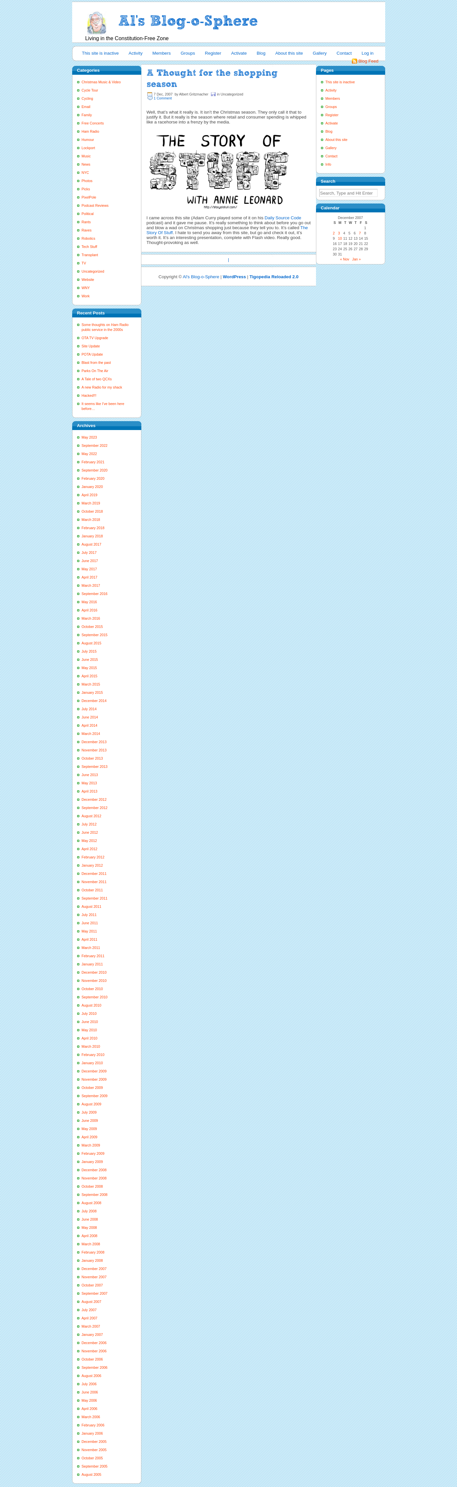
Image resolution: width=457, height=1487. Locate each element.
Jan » (356, 259)
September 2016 (95, 594)
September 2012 (95, 808)
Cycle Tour (90, 90)
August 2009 (91, 1104)
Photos (87, 181)
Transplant (90, 255)
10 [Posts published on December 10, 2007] (340, 238)
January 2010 (92, 1063)
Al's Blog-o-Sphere (201, 276)
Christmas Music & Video (101, 82)
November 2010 (94, 981)
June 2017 (90, 561)
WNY (86, 288)
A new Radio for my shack (102, 387)
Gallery (320, 53)
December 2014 (94, 701)
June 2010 (90, 1022)
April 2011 (90, 939)
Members (162, 53)
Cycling (87, 98)
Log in (367, 53)
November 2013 (94, 750)
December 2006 (94, 1343)
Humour (88, 140)
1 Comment (163, 98)
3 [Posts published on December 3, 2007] (339, 233)
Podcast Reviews (95, 205)
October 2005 (92, 1458)
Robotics (88, 238)
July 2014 (89, 709)
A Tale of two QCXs (97, 379)
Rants (86, 222)
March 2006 (91, 1417)
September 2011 (95, 898)
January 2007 (92, 1335)
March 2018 (91, 520)
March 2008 (91, 1244)
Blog (261, 53)
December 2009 (94, 1071)
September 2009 (95, 1096)
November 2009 (94, 1079)
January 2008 (92, 1260)
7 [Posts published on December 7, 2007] (360, 233)
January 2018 (92, 536)
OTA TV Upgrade (95, 338)
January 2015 (92, 692)
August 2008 (91, 1203)
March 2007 (91, 1326)
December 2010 (94, 972)
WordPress (234, 276)
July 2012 (89, 824)
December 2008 (94, 1170)
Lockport (88, 148)
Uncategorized (93, 271)
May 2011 (89, 931)
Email (86, 107)
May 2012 (89, 841)
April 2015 (90, 676)
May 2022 (89, 454)
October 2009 (92, 1088)
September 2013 (95, 767)
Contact (344, 53)
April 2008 (90, 1236)
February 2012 (93, 857)
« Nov (344, 259)
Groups (188, 53)
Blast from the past (96, 363)
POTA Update (92, 354)
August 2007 (91, 1302)
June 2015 (90, 660)
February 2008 (93, 1252)
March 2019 (91, 503)
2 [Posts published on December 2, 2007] (334, 233)
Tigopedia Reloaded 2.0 (274, 276)
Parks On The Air (95, 371)
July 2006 (89, 1384)
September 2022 (95, 445)
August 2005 (91, 1474)
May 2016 (89, 602)
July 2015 (89, 651)
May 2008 (89, 1228)
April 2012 (90, 849)
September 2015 (95, 635)
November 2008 (94, 1178)
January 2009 (92, 1162)
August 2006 (91, 1376)
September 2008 (95, 1195)
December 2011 (94, 874)
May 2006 (89, 1400)
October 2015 (92, 627)
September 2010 (95, 997)
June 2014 (90, 717)
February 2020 (93, 478)
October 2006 (92, 1359)
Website (88, 280)
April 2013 (90, 791)
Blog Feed (368, 61)
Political (88, 214)
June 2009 (90, 1120)
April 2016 (90, 610)
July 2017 (89, 552)
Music (86, 156)
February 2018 (93, 528)
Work (86, 296)
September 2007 (95, 1293)
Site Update (91, 346)
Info (328, 164)
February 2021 (93, 462)
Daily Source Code (283, 217)
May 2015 (89, 668)
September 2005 (95, 1466)
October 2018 (92, 511)
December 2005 (94, 1442)
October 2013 (92, 758)
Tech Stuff (89, 247)
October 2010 (92, 989)
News (86, 164)
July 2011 (89, 915)
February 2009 (93, 1153)
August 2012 (91, 816)
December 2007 (94, 1269)
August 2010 (91, 1005)
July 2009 (89, 1112)
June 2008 (90, 1219)
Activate (238, 53)
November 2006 (94, 1351)
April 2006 (90, 1409)
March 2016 (91, 618)
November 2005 (94, 1450)
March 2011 (91, 948)
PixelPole (89, 197)
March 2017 (91, 585)
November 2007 (94, 1277)
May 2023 (89, 437)
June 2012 (90, 832)
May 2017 (89, 569)
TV (84, 263)
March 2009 (91, 1145)
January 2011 (92, 964)
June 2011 (90, 923)
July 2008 (89, 1211)
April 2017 (90, 577)
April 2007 (90, 1318)
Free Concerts (93, 123)
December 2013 (94, 742)
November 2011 (94, 882)
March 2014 (91, 734)
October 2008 (92, 1186)
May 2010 (89, 1030)
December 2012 (94, 799)
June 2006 (90, 1392)
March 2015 (91, 684)
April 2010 (90, 1038)
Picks (86, 189)
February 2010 (93, 1055)
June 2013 (90, 775)
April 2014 (90, 725)
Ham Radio (90, 131)
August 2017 (91, 544)
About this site (289, 53)
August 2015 (91, 643)
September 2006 (95, 1367)
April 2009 (90, 1137)
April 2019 (90, 495)
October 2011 (92, 890)
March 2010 (91, 1046)
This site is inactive (100, 53)
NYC (85, 173)
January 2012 (92, 865)
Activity (135, 53)
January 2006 (92, 1433)
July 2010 (89, 1013)
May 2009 (89, 1129)
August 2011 (91, 906)
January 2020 (92, 487)
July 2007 (89, 1310)
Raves (87, 230)
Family (87, 115)
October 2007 (92, 1285)
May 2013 (89, 783)
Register (213, 53)
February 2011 (93, 956)
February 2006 (93, 1425)
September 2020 (95, 470)
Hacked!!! (89, 395)
